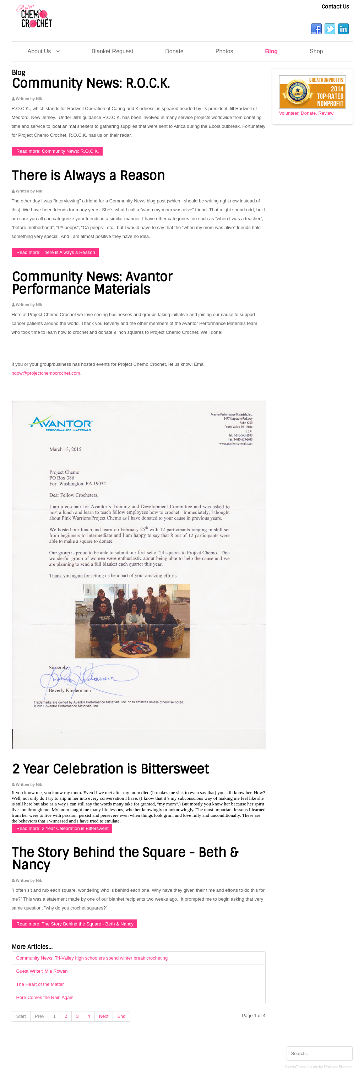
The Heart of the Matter (40, 984)
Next (104, 1016)
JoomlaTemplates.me (301, 1067)
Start (21, 1016)
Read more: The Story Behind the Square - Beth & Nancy (74, 924)
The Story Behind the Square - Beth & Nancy (125, 859)
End (121, 1016)
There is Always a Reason (88, 176)
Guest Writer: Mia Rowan (42, 971)
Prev (39, 1016)
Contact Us (335, 6)
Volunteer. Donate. (298, 113)
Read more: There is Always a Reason (55, 252)
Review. (327, 113)
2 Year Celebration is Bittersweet (110, 769)
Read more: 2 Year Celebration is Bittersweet (62, 828)
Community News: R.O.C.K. (91, 83)
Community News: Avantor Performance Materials (92, 283)
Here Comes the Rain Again (45, 997)
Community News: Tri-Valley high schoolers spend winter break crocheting (92, 958)
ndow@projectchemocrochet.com (46, 373)
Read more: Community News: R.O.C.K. (57, 151)
